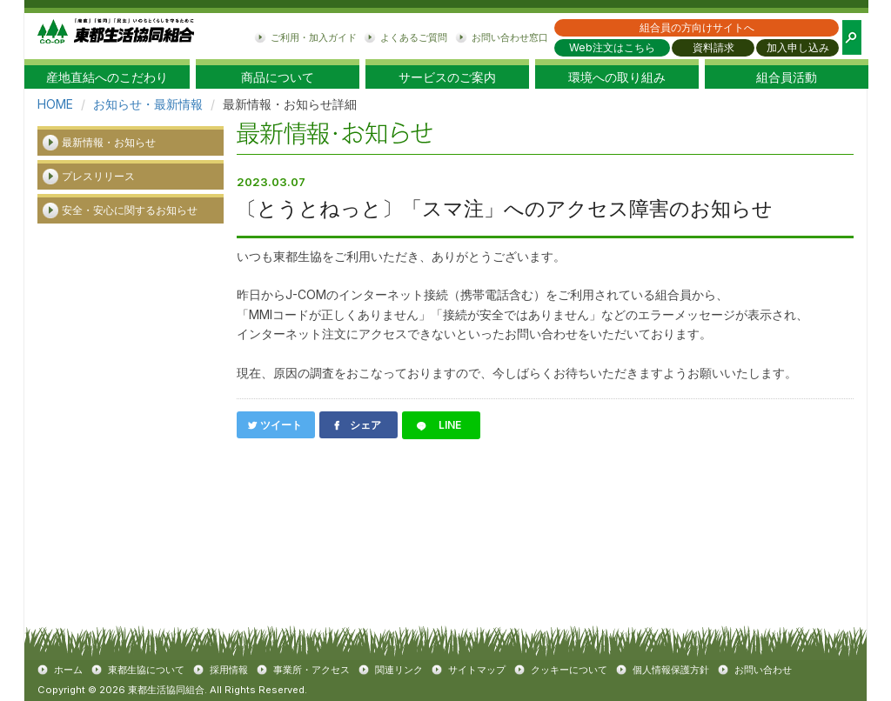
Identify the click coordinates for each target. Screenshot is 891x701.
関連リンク (399, 669)
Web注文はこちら (612, 47)
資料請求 (713, 47)
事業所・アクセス (311, 669)
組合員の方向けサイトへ (697, 27)
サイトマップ (477, 669)
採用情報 (229, 669)
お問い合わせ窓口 (510, 37)
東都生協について (146, 669)
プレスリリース (98, 176)
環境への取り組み (617, 77)
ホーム (68, 669)
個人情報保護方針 (671, 669)
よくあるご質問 (413, 37)
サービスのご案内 (447, 77)
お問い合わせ (763, 669)
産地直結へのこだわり (107, 77)
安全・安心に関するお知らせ (130, 210)
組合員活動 (786, 77)
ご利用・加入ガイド (314, 37)
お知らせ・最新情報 (148, 104)
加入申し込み (798, 47)
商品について (277, 77)
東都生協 (115, 36)
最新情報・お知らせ (109, 142)
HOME (55, 104)
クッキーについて (569, 669)
